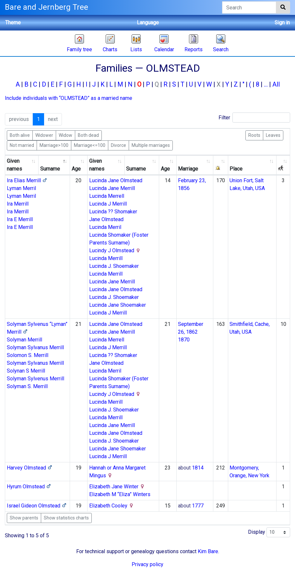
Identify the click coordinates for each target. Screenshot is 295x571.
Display (269, 532)
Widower (44, 135)
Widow (65, 135)
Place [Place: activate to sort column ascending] (236, 169)
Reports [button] (193, 49)
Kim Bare (208, 551)
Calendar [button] (164, 49)
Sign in (282, 22)
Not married (22, 145)
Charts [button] (110, 49)
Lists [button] (136, 49)
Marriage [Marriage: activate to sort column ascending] (188, 169)
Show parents (24, 517)
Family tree (79, 49)
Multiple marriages (151, 145)
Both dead (88, 135)
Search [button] (221, 49)
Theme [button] (13, 22)
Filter (254, 118)
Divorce (118, 145)
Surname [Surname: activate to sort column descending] (50, 169)
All (276, 84)
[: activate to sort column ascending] (220, 165)
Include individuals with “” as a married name (68, 98)
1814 (198, 468)
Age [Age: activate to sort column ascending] (76, 169)
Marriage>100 (54, 145)
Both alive (20, 135)
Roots (254, 135)
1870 (184, 340)
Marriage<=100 (89, 145)
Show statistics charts (66, 517)
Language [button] (148, 22)
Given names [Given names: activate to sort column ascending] (14, 165)
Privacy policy (147, 564)
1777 (198, 506)
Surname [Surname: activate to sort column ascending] (136, 169)
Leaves (273, 135)
